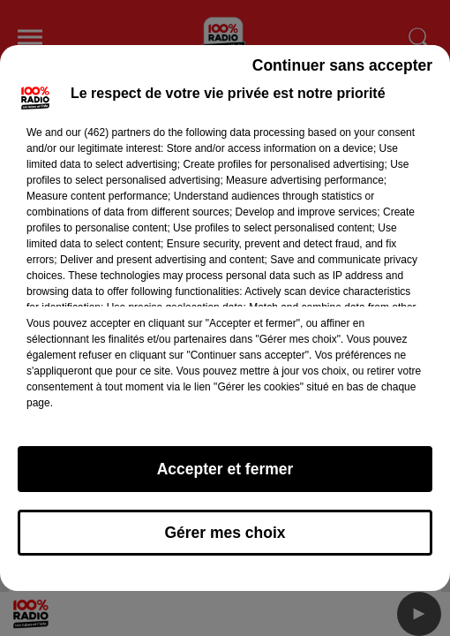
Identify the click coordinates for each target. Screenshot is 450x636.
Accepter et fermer (225, 469)
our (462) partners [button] (107, 132)
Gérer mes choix (224, 532)
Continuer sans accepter (342, 65)
